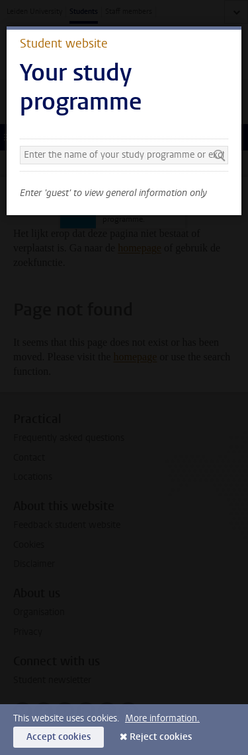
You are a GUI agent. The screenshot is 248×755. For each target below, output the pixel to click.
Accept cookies (58, 737)
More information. (162, 718)
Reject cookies (161, 737)
